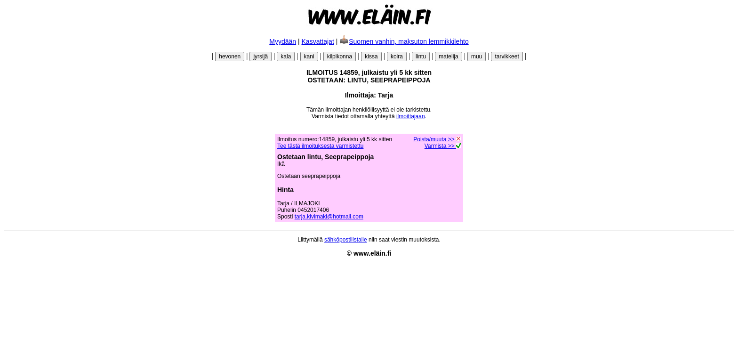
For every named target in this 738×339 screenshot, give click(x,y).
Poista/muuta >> (437, 139)
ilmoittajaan (410, 116)
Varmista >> (443, 146)
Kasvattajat (318, 41)
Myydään (282, 41)
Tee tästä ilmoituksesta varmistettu (320, 146)
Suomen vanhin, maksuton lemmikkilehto (403, 41)
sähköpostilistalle (345, 239)
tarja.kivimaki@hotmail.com (329, 216)
